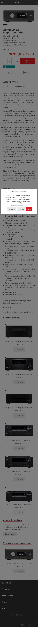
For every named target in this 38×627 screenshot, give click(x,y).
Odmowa (21, 209)
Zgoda (29, 209)
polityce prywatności (17, 205)
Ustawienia (11, 209)
